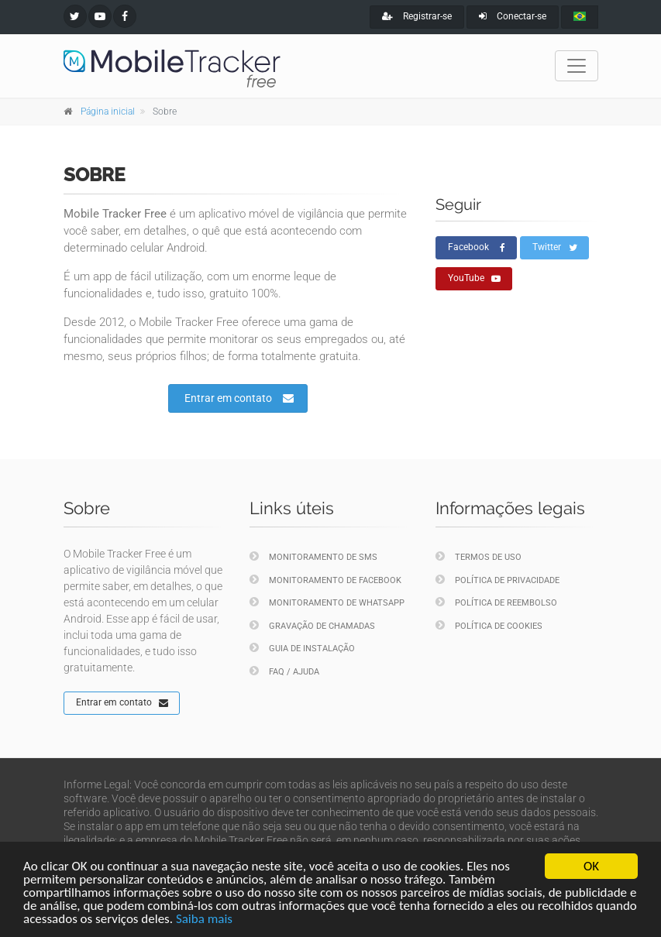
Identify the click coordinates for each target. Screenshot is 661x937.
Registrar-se (417, 16)
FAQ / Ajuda (284, 671)
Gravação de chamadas (312, 625)
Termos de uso (479, 556)
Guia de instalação (302, 648)
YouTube (474, 279)
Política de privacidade (497, 579)
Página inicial (108, 111)
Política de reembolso (496, 602)
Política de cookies (489, 625)
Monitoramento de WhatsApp (327, 602)
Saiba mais (204, 919)
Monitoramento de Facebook (325, 579)
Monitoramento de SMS (313, 556)
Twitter (554, 248)
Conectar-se (512, 16)
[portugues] (579, 17)
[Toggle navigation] (576, 65)
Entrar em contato (239, 398)
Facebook (476, 248)
